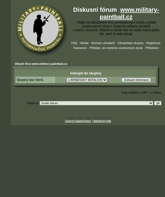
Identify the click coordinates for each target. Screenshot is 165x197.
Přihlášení (152, 48)
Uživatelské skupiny (130, 43)
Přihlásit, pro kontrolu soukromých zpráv (116, 48)
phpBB (80, 118)
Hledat (84, 43)
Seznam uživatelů (103, 43)
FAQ (74, 43)
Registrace (153, 43)
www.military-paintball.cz (129, 13)
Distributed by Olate (101, 121)
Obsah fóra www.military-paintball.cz (41, 63)
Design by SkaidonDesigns (78, 121)
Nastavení (80, 48)
